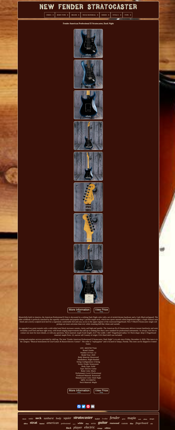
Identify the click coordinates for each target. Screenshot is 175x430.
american (53, 423)
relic (151, 424)
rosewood (114, 423)
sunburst (49, 418)
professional (66, 423)
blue (131, 424)
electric (89, 427)
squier (67, 418)
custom (124, 423)
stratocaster (83, 417)
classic (24, 419)
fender (115, 418)
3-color (105, 419)
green (123, 419)
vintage (99, 428)
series (93, 423)
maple (132, 418)
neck (38, 418)
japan (74, 424)
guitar (103, 422)
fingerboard (142, 423)
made (139, 419)
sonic (31, 418)
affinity (145, 419)
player (77, 427)
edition (107, 428)
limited (41, 424)
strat (33, 422)
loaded (97, 419)
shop (87, 424)
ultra (26, 424)
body (58, 418)
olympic (151, 419)
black (68, 428)
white (80, 423)
